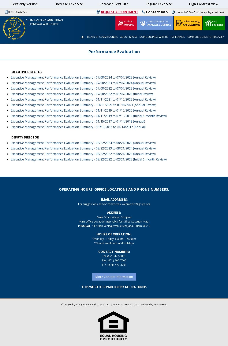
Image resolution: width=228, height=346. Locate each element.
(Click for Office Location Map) (130, 221)
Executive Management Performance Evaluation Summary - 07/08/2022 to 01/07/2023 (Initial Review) (82, 94)
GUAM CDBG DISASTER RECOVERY (205, 37)
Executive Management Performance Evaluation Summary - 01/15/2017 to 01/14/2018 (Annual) (78, 121)
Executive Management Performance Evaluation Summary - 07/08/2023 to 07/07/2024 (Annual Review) (83, 83)
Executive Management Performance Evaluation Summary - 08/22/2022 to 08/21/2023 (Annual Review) (83, 154)
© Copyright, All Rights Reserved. (78, 304)
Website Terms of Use (125, 304)
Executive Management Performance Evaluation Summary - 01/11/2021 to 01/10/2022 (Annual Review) (83, 99)
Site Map (104, 304)
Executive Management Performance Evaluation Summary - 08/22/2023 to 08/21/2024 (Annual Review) (83, 148)
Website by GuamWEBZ (153, 304)
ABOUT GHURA (128, 37)
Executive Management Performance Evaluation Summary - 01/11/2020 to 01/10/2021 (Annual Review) (83, 105)
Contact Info (155, 12)
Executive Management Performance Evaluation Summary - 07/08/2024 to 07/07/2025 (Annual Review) (83, 77)
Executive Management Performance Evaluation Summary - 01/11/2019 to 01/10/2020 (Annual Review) (83, 110)
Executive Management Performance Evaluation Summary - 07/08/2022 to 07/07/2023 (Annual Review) (83, 88)
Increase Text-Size (69, 4)
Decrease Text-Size (113, 4)
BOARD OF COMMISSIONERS (102, 37)
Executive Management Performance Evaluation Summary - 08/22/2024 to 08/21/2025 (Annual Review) (83, 143)
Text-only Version (24, 4)
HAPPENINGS (178, 37)
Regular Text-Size (159, 4)
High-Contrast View (203, 4)
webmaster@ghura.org (136, 204)
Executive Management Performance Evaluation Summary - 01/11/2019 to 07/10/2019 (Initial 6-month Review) (89, 116)
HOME (82, 37)
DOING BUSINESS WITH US (154, 37)
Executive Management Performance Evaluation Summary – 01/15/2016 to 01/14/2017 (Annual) (78, 127)
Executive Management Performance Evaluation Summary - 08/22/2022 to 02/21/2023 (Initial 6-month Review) (89, 159)
